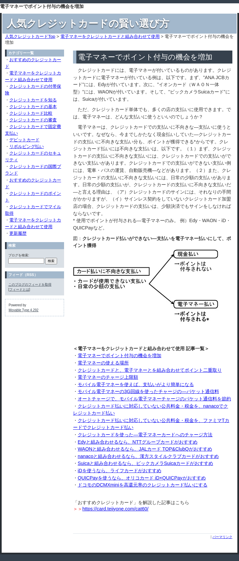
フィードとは (19, 289)
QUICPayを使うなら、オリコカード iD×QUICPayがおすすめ (142, 478)
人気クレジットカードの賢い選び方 (88, 23)
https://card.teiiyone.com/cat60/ (115, 508)
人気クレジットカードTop (30, 36)
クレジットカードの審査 (33, 119)
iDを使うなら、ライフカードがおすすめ (119, 470)
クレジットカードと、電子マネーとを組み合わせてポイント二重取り (150, 370)
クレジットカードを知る (33, 99)
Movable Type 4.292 (24, 310)
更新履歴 (18, 233)
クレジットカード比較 (30, 113)
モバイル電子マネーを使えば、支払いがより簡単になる (136, 384)
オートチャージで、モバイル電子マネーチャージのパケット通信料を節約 (154, 398)
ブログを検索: (18, 255)
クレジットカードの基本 (33, 106)
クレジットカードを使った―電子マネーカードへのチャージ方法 (145, 434)
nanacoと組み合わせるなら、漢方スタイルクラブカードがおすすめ (148, 456)
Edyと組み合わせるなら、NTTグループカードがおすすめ (138, 442)
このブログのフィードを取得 (29, 284)
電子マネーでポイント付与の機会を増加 (119, 355)
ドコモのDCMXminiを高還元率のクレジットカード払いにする (142, 485)
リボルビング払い (26, 146)
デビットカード (24, 139)
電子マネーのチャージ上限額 (108, 377)
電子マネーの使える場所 (103, 362)
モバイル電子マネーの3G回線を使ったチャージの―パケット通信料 (148, 391)
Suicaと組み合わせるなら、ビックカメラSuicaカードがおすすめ (145, 463)
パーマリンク (222, 537)
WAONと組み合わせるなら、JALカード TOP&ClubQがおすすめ (145, 449)
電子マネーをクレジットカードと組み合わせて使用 (110, 36)
